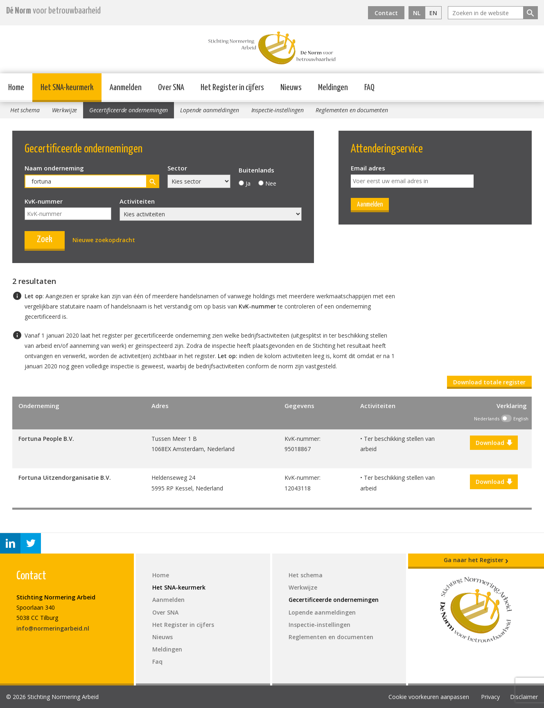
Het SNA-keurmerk (67, 88)
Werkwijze (64, 110)
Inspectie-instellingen (277, 110)
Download (494, 443)
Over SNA (171, 88)
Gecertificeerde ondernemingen (128, 110)
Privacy (490, 697)
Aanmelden (126, 88)
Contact (386, 13)
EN (433, 13)
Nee (270, 183)
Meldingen (333, 88)
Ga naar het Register (476, 560)
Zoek (44, 239)
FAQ (369, 88)
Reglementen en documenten (352, 110)
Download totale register (489, 382)
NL (416, 13)
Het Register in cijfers (232, 88)
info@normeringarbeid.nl (52, 628)
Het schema (25, 110)
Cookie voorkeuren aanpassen (428, 697)
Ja (248, 183)
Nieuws (291, 88)
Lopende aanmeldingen (209, 110)
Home (16, 88)
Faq (157, 661)
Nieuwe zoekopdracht (103, 240)
